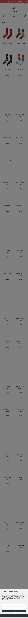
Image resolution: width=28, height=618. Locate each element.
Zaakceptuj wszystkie (14, 611)
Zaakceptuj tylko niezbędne (14, 604)
